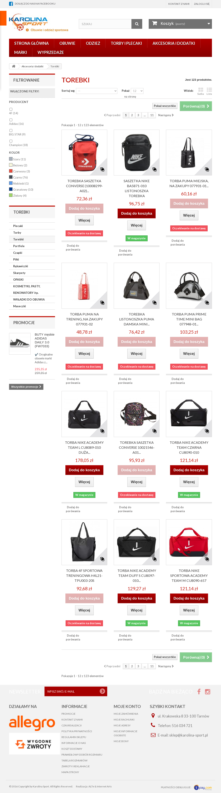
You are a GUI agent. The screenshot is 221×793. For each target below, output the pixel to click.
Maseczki (19, 306)
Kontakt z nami (178, 3)
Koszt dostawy (72, 748)
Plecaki (18, 226)
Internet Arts (104, 786)
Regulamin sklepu (74, 737)
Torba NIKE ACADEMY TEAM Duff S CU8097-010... (136, 575)
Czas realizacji (72, 725)
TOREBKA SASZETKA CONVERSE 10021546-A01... (137, 447)
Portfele (19, 246)
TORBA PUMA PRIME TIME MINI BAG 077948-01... (189, 319)
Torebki (18, 239)
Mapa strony (70, 772)
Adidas (16, 123)
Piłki (16, 259)
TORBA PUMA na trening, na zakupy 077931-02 (84, 319)
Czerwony (21, 171)
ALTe (91, 786)
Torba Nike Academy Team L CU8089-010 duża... (84, 447)
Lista (209, 91)
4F (13, 113)
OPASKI (18, 279)
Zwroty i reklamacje (76, 766)
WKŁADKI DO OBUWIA (29, 299)
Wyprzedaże (51, 52)
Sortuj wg (68, 90)
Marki (20, 52)
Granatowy (23, 189)
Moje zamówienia (126, 713)
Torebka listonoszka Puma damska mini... (136, 319)
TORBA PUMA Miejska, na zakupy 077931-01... (188, 183)
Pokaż (125, 90)
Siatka (200, 91)
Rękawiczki (20, 266)
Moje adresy (122, 725)
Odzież (93, 43)
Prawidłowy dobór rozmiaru (82, 754)
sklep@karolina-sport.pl (188, 735)
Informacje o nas (74, 743)
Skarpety (19, 273)
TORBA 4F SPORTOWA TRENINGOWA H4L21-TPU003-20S (84, 575)
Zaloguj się (202, 3)
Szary (19, 159)
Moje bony (121, 741)
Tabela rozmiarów (74, 760)
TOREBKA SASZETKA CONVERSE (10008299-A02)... (84, 186)
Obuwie (67, 43)
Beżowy (20, 165)
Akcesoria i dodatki (174, 43)
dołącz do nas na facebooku (35, 3)
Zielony (20, 195)
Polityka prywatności (77, 731)
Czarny (20, 177)
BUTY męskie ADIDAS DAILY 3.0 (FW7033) (44, 340)
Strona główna (31, 43)
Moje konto (127, 706)
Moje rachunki (124, 719)
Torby (17, 232)
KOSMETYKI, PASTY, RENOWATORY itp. (26, 289)
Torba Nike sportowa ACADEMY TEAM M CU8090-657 (189, 575)
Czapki (17, 252)
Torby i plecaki (126, 43)
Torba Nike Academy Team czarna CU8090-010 (189, 447)
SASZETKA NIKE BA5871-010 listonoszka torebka (137, 188)
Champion (18, 145)
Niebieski (21, 183)
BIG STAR (17, 134)
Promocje (24, 322)
